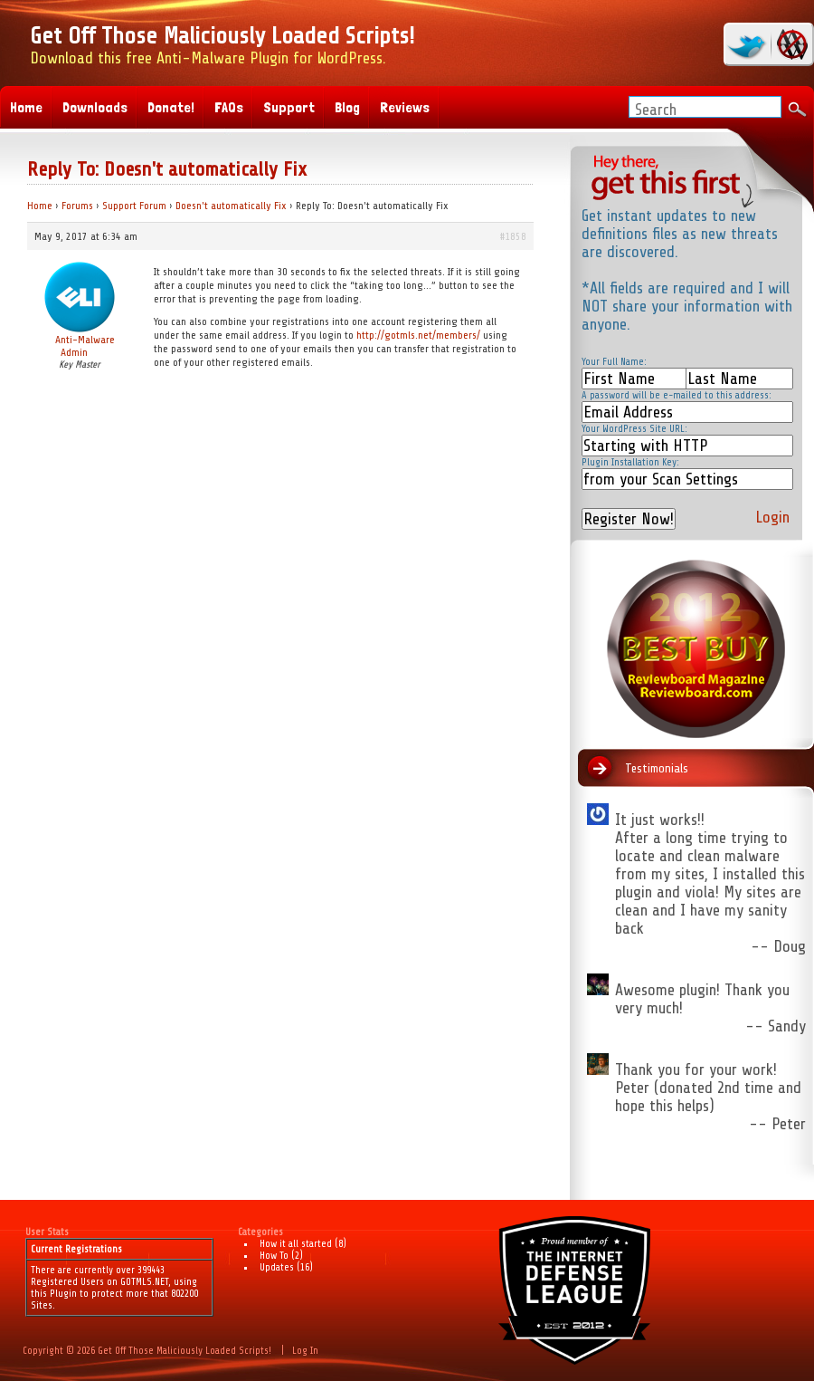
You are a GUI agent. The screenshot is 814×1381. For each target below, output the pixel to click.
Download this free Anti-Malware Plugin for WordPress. (222, 45)
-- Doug (778, 946)
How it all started (296, 1244)
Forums (77, 205)
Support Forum (134, 205)
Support (289, 107)
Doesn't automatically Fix (231, 205)
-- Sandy (775, 1026)
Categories (260, 1232)
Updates (277, 1267)
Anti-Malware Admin (85, 346)
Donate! (170, 107)
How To (274, 1255)
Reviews (405, 107)
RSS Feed (789, 44)
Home (39, 205)
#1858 (513, 236)
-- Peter (777, 1124)
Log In (305, 1351)
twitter (748, 44)
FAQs (228, 107)
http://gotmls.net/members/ (418, 335)
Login (772, 517)
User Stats (47, 1232)
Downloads (95, 107)
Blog (347, 107)
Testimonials (656, 768)
